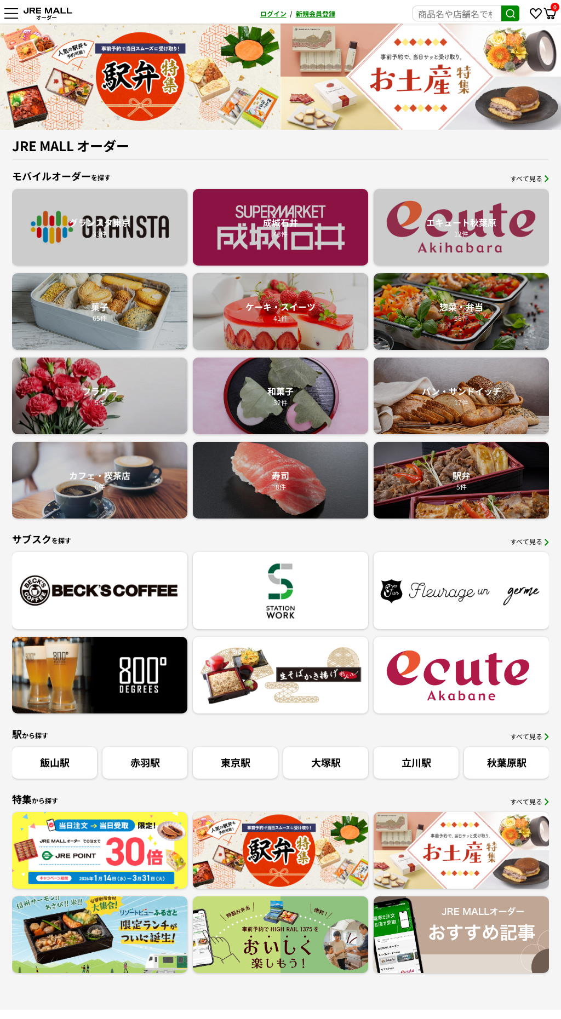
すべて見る (529, 178)
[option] (140, 77)
